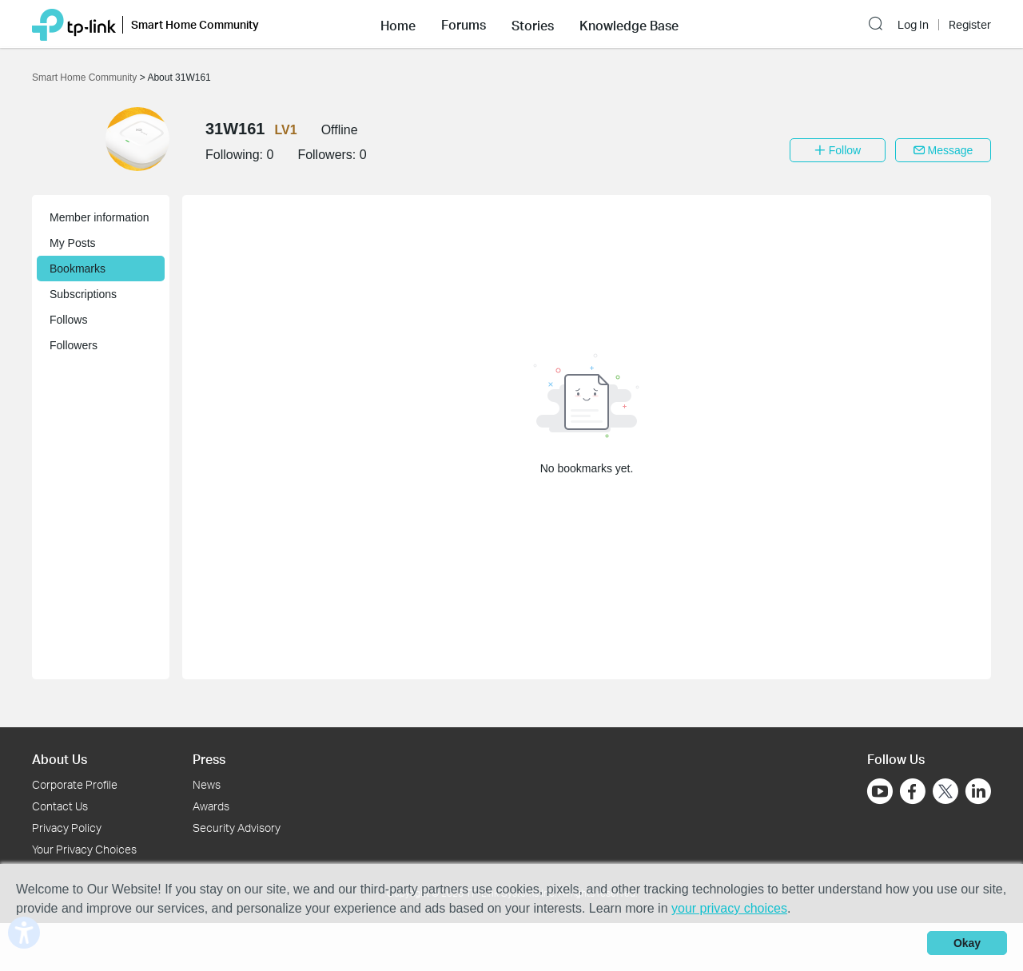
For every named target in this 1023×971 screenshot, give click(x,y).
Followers (74, 345)
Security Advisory (237, 827)
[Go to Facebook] (912, 791)
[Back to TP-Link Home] (74, 23)
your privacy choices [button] (729, 908)
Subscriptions (83, 294)
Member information (99, 217)
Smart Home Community (86, 77)
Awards (211, 806)
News (207, 784)
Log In (913, 24)
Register (970, 24)
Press (209, 758)
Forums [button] (463, 24)
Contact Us (60, 806)
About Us (59, 758)
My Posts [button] (73, 243)
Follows (68, 319)
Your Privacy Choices (84, 849)
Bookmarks (77, 268)
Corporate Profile (74, 784)
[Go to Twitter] (945, 792)
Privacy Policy (67, 827)
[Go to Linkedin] (978, 791)
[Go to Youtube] (880, 791)
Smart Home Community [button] (195, 24)
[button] (398, 24)
